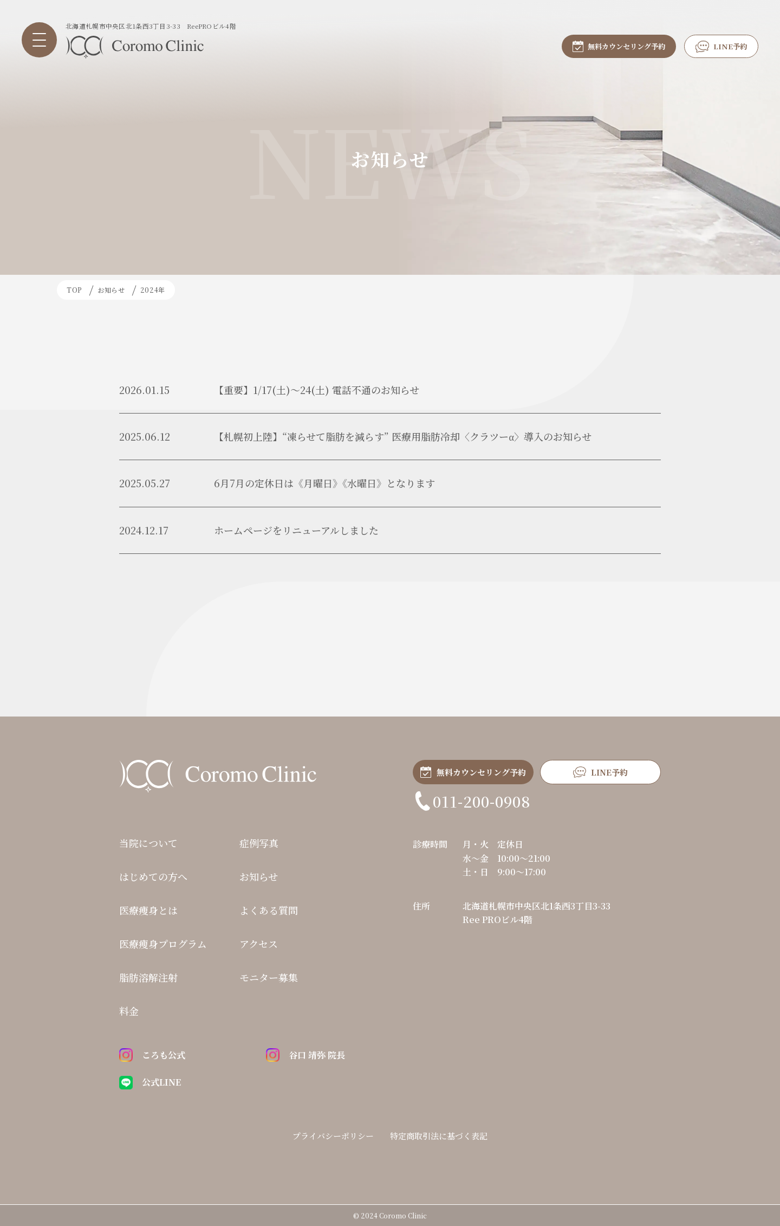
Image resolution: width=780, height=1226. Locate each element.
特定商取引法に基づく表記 (438, 1135)
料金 (129, 1011)
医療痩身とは (148, 910)
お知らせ (258, 876)
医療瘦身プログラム (163, 944)
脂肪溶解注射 (148, 977)
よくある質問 (268, 910)
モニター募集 (268, 977)
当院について (148, 843)
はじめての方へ (153, 876)
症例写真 (258, 843)
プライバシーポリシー (333, 1135)
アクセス (258, 944)
